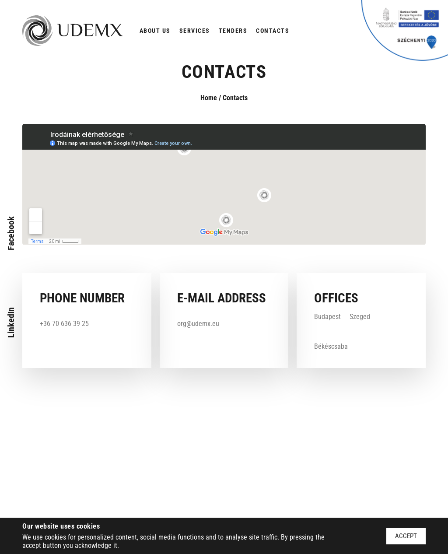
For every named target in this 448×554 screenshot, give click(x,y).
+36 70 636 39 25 (64, 323)
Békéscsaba (331, 346)
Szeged (360, 316)
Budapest (327, 316)
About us (155, 30)
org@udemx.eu (198, 323)
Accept (406, 536)
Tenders (233, 30)
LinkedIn (11, 322)
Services (194, 30)
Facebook (11, 233)
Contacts (272, 30)
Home (208, 98)
